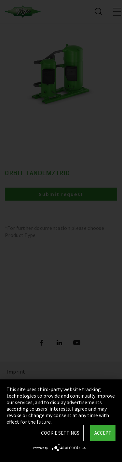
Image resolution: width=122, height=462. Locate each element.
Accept (102, 433)
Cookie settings (60, 433)
